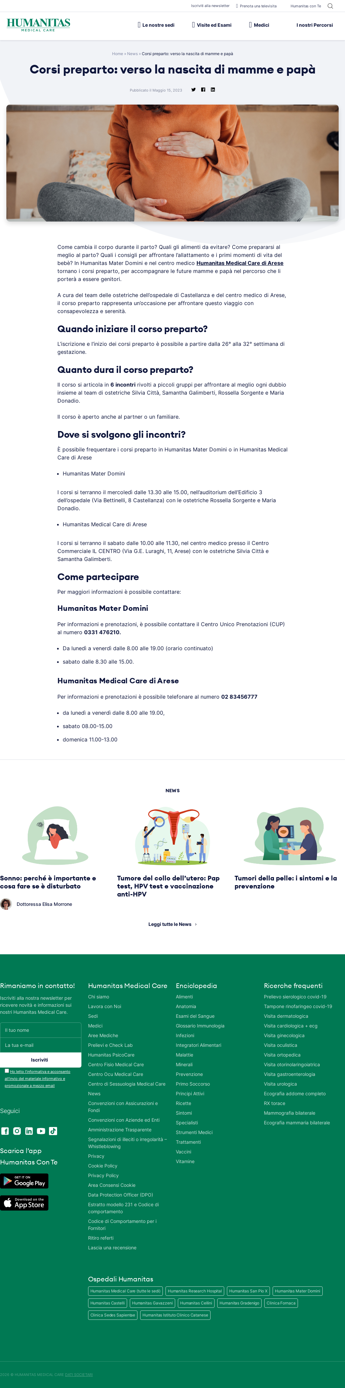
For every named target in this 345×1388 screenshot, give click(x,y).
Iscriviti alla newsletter (210, 5)
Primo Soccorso (193, 1084)
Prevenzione (189, 1074)
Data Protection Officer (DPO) (120, 1195)
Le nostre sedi (156, 25)
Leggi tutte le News (170, 924)
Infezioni (185, 1035)
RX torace (274, 1103)
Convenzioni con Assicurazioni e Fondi (123, 1106)
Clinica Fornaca (281, 1302)
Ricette (183, 1103)
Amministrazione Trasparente (119, 1129)
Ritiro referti (100, 1238)
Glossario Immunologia (200, 1025)
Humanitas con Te (302, 6)
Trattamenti (188, 1142)
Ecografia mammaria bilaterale (297, 1122)
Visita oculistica (280, 1045)
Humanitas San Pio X (248, 1290)
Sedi (93, 1016)
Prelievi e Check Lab (110, 1045)
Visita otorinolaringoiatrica (292, 1064)
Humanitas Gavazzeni (152, 1302)
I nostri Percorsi (310, 25)
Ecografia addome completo (295, 1093)
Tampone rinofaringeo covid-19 (298, 1006)
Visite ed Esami (212, 25)
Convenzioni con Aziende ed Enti (123, 1120)
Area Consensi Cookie (111, 1185)
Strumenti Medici (194, 1132)
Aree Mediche (103, 1035)
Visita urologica (280, 1084)
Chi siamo (98, 996)
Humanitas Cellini (196, 1302)
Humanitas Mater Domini (297, 1290)
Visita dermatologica (286, 1016)
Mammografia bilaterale (289, 1113)
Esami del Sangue (195, 1016)
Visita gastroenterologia (289, 1074)
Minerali (184, 1064)
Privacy (96, 1156)
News (132, 53)
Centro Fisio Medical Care (116, 1064)
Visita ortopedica (282, 1055)
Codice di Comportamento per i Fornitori (122, 1224)
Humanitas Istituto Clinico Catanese (175, 1314)
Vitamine (185, 1161)
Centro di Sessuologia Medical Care (126, 1084)
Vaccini (183, 1151)
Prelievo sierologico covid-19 (295, 996)
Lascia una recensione (112, 1247)
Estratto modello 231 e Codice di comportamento (123, 1208)
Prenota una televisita (256, 6)
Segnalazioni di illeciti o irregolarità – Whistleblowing (127, 1142)
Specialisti (187, 1122)
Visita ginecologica (284, 1035)
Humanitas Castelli (107, 1302)
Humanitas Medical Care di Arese (240, 263)
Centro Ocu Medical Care (115, 1074)
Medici (259, 25)
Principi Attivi (190, 1093)
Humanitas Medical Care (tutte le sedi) (125, 1290)
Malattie (184, 1055)
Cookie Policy (102, 1165)
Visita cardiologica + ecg (291, 1025)
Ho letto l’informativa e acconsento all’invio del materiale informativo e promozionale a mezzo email (37, 1078)
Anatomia (186, 1006)
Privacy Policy (103, 1175)
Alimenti (184, 996)
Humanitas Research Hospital (195, 1290)
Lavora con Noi (104, 1006)
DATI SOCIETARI (79, 1374)
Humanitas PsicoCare (111, 1055)
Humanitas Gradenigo (239, 1302)
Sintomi (184, 1113)
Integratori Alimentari (198, 1045)
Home (117, 53)
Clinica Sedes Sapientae (112, 1314)
